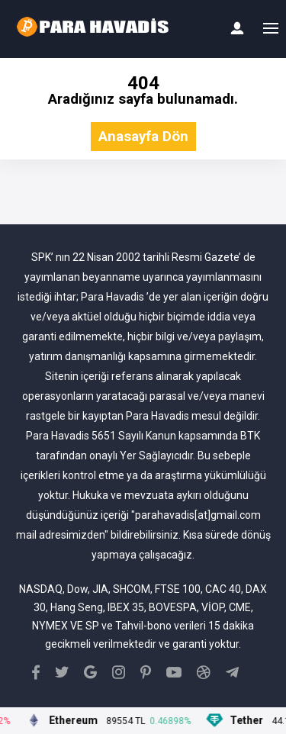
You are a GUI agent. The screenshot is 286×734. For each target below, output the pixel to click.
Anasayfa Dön (143, 137)
